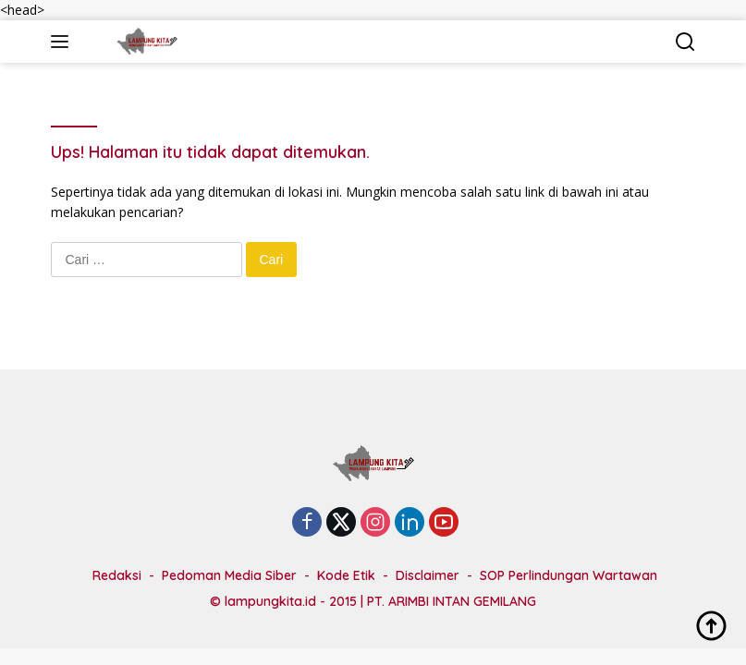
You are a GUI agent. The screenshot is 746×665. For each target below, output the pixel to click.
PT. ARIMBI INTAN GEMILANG (451, 601)
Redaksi (116, 575)
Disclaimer (427, 575)
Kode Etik (346, 575)
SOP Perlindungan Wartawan (568, 575)
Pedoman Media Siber (229, 575)
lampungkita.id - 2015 (291, 601)
